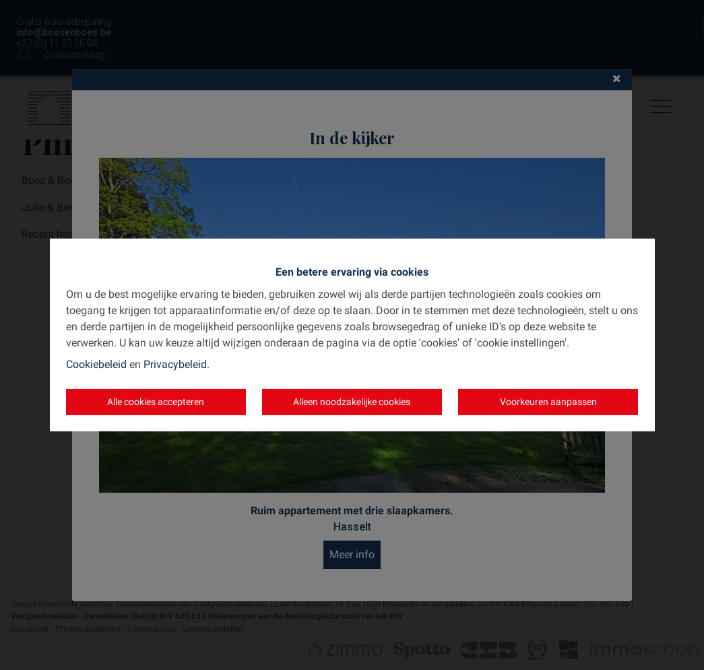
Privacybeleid (175, 364)
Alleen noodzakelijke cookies (351, 401)
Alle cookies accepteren (155, 401)
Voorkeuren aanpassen (548, 401)
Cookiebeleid (96, 364)
